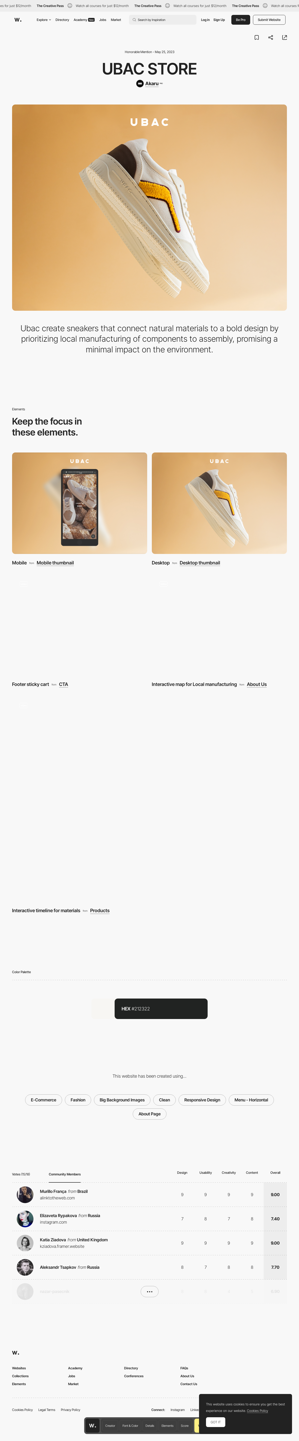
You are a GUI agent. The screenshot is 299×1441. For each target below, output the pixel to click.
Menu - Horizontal (251, 1099)
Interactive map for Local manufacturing (194, 684)
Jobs (102, 20)
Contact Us (188, 1384)
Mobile (19, 563)
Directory (62, 20)
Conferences (133, 1376)
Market (116, 20)
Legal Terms (46, 1410)
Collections (20, 1376)
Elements (167, 1426)
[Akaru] (149, 83)
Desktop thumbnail (200, 562)
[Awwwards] (17, 20)
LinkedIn (196, 1410)
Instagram (178, 1410)
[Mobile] (79, 503)
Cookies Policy (22, 1410)
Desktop (161, 563)
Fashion (78, 1099)
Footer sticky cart (30, 684)
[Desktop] (219, 503)
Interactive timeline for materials (46, 910)
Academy (84, 20)
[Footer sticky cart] (79, 624)
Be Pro (241, 20)
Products (100, 910)
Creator (110, 1426)
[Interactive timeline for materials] (149, 798)
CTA (63, 684)
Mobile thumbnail (55, 562)
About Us (257, 684)
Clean (164, 1099)
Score (185, 1426)
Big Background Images (122, 1099)
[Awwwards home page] (93, 1426)
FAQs (184, 1368)
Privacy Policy (70, 1410)
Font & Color (130, 1426)
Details (150, 1426)
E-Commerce (43, 1099)
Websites (19, 1368)
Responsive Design (202, 1099)
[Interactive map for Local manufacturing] (219, 624)
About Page (150, 1113)
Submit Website (269, 20)
